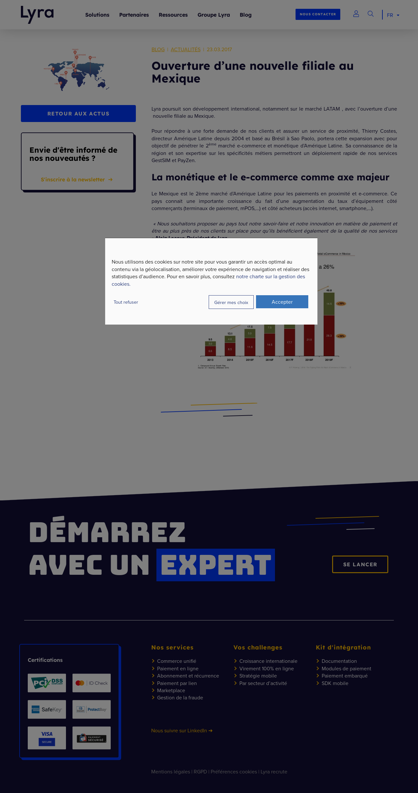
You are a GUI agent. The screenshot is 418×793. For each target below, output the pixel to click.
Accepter (282, 301)
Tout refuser (126, 301)
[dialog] (211, 281)
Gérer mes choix (231, 302)
